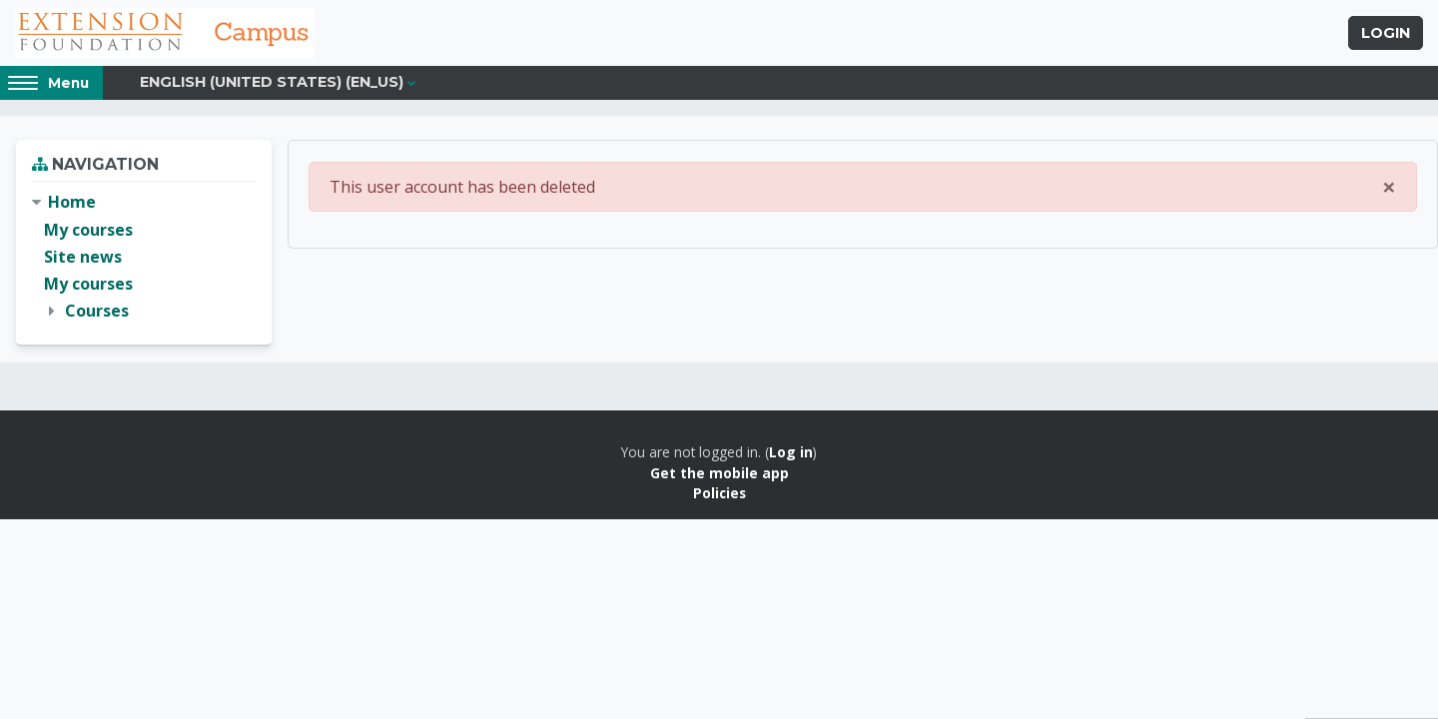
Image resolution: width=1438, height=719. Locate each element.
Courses (97, 311)
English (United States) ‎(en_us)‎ (271, 82)
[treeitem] (144, 257)
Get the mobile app (719, 472)
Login (1385, 33)
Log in (791, 451)
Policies (719, 492)
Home (72, 202)
